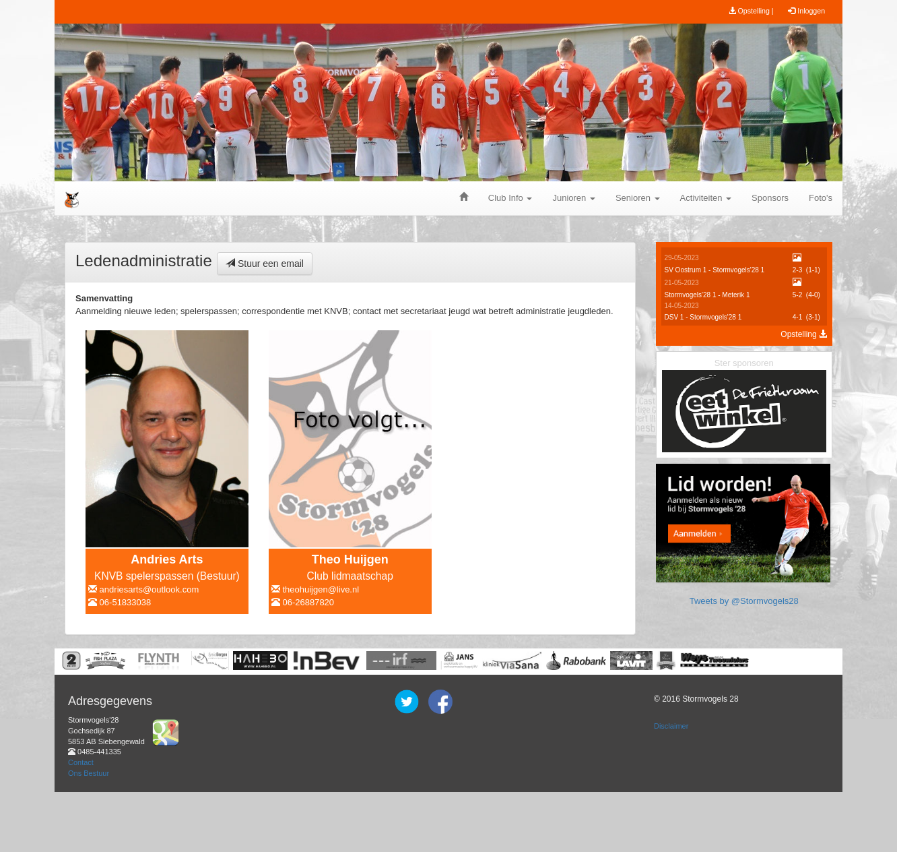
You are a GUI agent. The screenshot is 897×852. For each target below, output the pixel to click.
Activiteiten (705, 198)
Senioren (638, 198)
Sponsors (770, 198)
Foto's (820, 198)
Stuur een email (265, 263)
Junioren (573, 198)
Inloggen (806, 11)
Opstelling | (751, 11)
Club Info (510, 198)
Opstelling (803, 334)
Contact (81, 822)
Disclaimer (671, 786)
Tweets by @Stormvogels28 (744, 701)
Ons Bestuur (88, 832)
